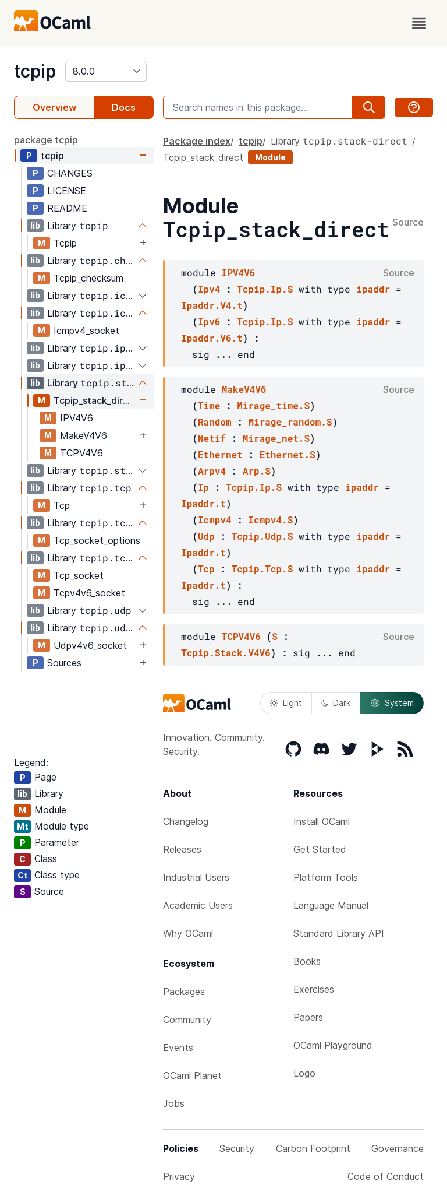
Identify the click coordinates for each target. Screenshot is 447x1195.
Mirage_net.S (276, 438)
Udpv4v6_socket (90, 645)
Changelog (185, 821)
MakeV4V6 (83, 435)
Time (209, 405)
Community (187, 1019)
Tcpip (65, 243)
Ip (203, 487)
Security (236, 1148)
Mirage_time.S (273, 405)
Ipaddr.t (203, 503)
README (67, 208)
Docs (124, 107)
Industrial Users (196, 877)
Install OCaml (321, 821)
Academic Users (198, 905)
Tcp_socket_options (97, 540)
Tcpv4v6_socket (89, 593)
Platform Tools (325, 877)
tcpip (35, 71)
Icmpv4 (215, 520)
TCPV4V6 (81, 453)
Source (408, 222)
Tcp (62, 505)
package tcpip (46, 140)
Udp (206, 536)
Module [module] (270, 157)
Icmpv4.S (270, 520)
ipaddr (373, 289)
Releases (182, 849)
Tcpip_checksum (88, 278)
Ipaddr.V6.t (212, 338)
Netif (212, 438)
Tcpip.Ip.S (265, 289)
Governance (397, 1148)
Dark (335, 703)
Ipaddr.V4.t (212, 305)
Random (215, 422)
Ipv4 (209, 289)
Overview (54, 107)
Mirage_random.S (290, 422)
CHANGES (70, 173)
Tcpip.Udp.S (262, 536)
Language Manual (330, 905)
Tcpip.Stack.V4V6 (226, 652)
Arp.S (257, 471)
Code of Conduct (385, 1176)
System (392, 703)
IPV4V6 (76, 418)
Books (307, 961)
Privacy (179, 1176)
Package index (196, 141)
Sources (64, 663)
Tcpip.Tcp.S (262, 569)
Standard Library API (338, 933)
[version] (106, 71)
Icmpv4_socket (86, 330)
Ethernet (220, 454)
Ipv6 (209, 321)
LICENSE (66, 190)
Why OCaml (188, 933)
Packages (184, 991)
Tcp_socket (79, 575)
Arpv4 (212, 471)
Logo (304, 1073)
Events (178, 1047)
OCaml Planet (192, 1075)
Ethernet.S (287, 454)
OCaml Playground (332, 1045)
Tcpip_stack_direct (95, 400)
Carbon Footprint (313, 1148)
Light (286, 703)
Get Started (319, 849)
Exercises (313, 989)
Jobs (174, 1103)
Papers (308, 1017)
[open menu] (419, 23)
